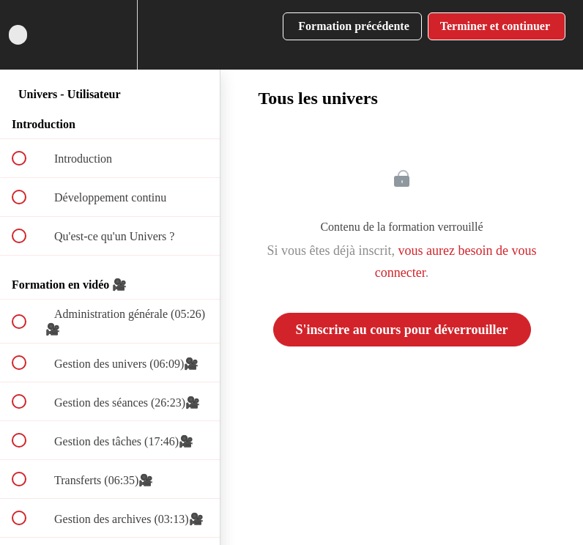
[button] (27, 35)
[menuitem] (110, 35)
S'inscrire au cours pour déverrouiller (402, 329)
